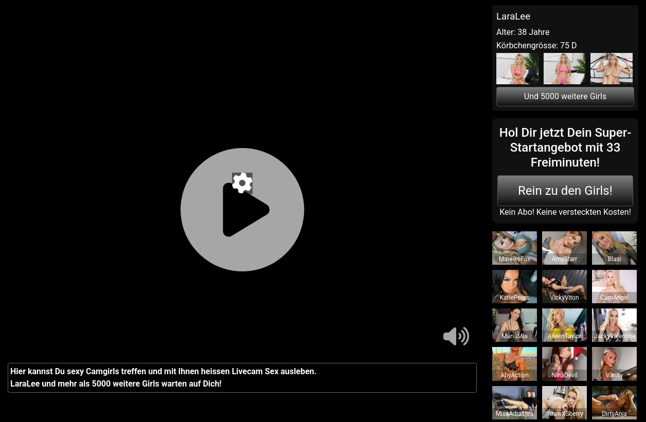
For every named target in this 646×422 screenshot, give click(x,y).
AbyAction (514, 375)
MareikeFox (515, 259)
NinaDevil (564, 375)
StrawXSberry (564, 413)
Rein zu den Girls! (565, 191)
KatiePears (515, 297)
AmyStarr (565, 259)
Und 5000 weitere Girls (565, 96)
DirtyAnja (614, 413)
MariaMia (514, 336)
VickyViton (564, 297)
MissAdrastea (515, 413)
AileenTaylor (564, 336)
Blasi (614, 259)
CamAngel (614, 297)
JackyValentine (615, 336)
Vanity (614, 375)
